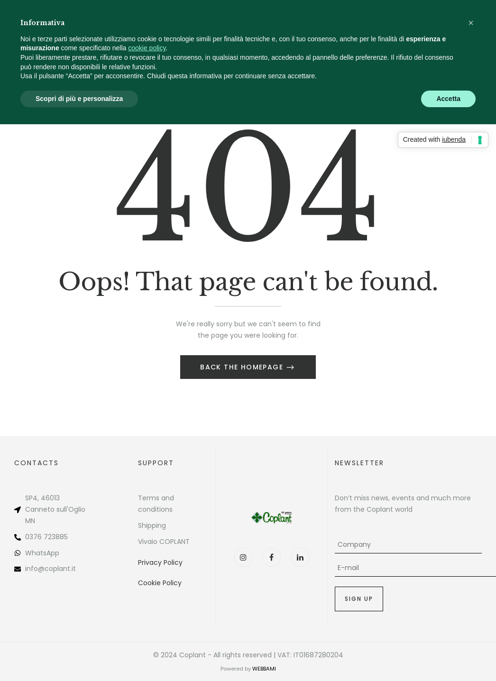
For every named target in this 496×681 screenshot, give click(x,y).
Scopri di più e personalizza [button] (79, 98)
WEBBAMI (264, 668)
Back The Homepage (242, 367)
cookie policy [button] (146, 48)
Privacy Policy (160, 562)
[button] (470, 22)
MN (30, 520)
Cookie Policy (160, 583)
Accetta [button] (448, 98)
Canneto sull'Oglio (55, 509)
